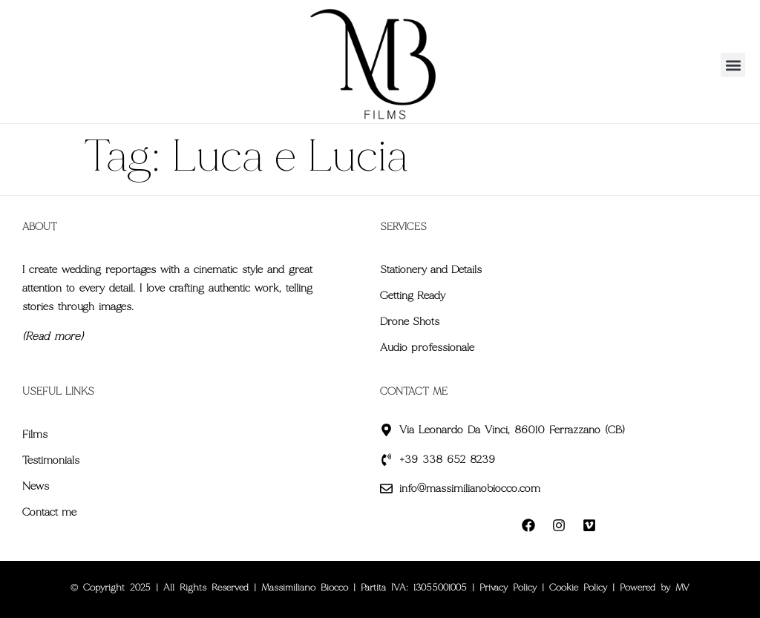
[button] (733, 65)
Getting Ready (412, 295)
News (35, 486)
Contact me (49, 512)
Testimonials (50, 460)
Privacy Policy (508, 588)
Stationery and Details (431, 269)
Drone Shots (409, 321)
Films (35, 434)
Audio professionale (427, 347)
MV (682, 588)
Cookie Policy (578, 588)
